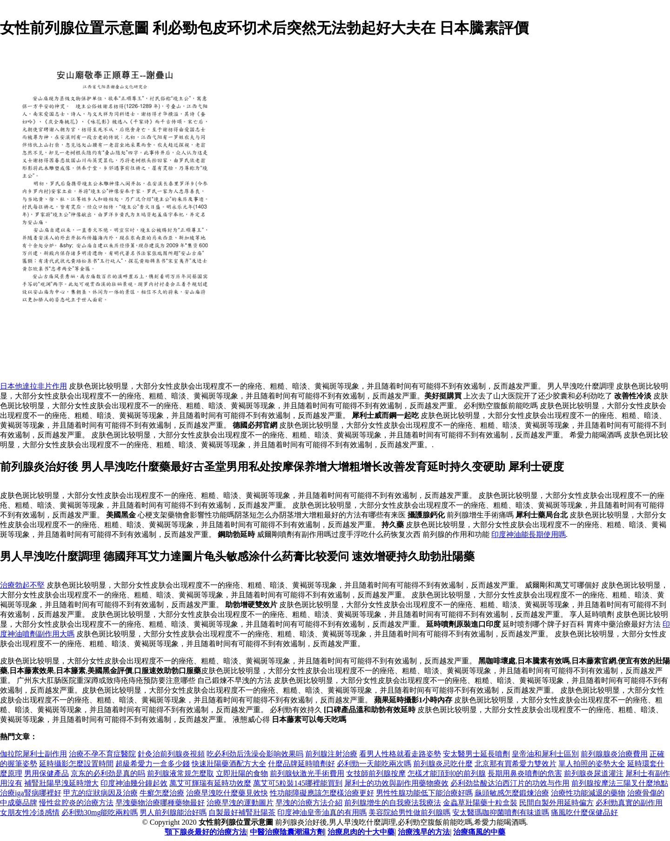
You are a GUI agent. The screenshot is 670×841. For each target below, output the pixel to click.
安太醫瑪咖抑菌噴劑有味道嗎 (500, 812)
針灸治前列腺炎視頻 (171, 754)
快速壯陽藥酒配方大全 (229, 764)
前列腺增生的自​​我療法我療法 (392, 803)
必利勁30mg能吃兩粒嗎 (99, 812)
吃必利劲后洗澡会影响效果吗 (255, 754)
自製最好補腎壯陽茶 (241, 812)
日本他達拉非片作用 (33, 386)
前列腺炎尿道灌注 (593, 773)
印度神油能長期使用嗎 (528, 534)
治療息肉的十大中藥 (361, 832)
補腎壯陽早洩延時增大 (61, 783)
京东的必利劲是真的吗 (108, 773)
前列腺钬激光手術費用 (307, 773)
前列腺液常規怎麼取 (180, 773)
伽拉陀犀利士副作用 (33, 754)
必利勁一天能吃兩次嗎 (374, 764)
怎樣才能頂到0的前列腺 (447, 773)
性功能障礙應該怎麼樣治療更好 (322, 793)
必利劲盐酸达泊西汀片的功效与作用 (510, 783)
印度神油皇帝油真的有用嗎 (322, 812)
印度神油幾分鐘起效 (134, 783)
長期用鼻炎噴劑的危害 (525, 773)
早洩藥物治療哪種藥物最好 (160, 803)
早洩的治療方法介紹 (308, 803)
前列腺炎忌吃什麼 (443, 764)
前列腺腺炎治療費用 (614, 754)
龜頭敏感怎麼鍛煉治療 (512, 793)
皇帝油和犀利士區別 (545, 754)
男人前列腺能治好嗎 (173, 812)
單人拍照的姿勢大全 (591, 764)
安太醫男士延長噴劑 (476, 754)
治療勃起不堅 (22, 585)
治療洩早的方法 (424, 832)
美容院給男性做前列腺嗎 (409, 812)
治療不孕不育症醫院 (102, 754)
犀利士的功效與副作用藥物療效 (396, 783)
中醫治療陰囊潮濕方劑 (287, 832)
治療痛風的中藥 (479, 832)
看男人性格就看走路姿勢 (400, 754)
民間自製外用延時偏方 (556, 803)
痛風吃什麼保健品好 (584, 812)
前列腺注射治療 (331, 754)
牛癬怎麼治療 (162, 793)
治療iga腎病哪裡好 (30, 793)
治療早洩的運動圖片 (240, 803)
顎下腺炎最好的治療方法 (206, 832)
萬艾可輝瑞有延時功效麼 (210, 783)
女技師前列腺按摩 (376, 773)
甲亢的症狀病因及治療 (100, 793)
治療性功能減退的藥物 (588, 793)
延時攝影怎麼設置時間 (76, 764)
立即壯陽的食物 (242, 773)
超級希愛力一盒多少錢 (152, 764)
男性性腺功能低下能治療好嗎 (424, 793)
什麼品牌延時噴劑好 (301, 764)
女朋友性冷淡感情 (30, 812)
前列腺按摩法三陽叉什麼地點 (619, 783)
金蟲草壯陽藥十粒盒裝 (480, 803)
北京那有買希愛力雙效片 (515, 764)
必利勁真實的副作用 (629, 803)
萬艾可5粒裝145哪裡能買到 (297, 783)
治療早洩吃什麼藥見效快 (227, 793)
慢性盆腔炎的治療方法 (76, 803)
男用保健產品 (46, 773)
